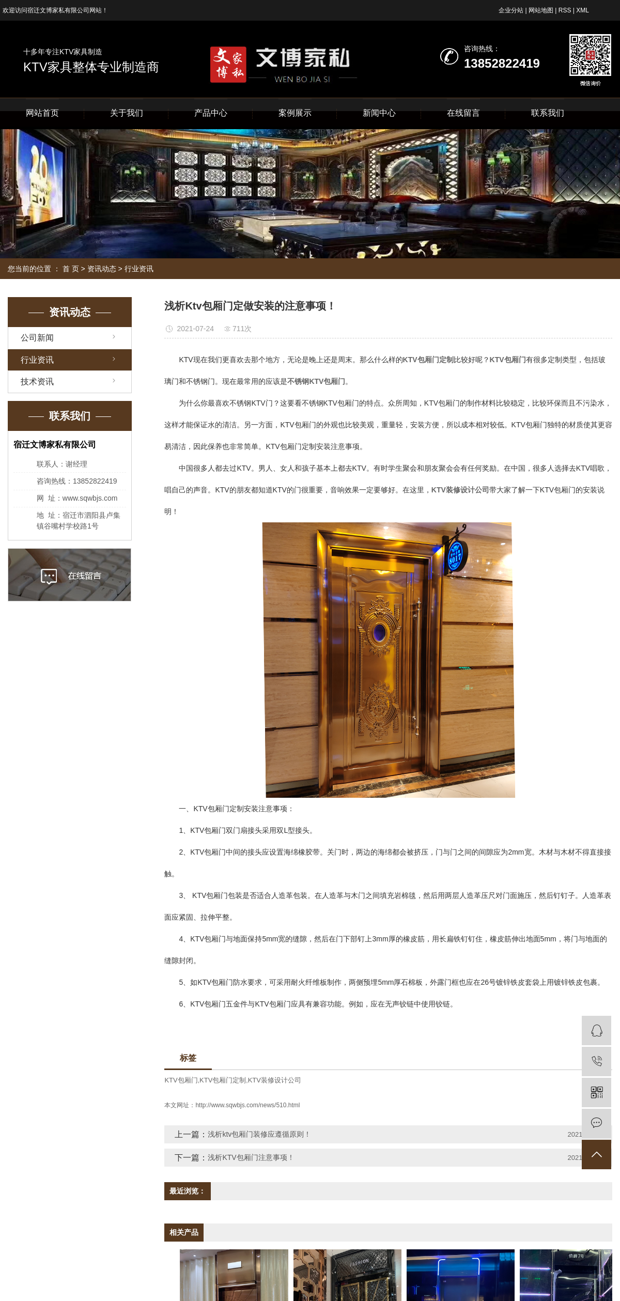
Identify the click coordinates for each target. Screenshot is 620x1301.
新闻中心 (379, 113)
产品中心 (210, 113)
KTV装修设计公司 (274, 1080)
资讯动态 (101, 269)
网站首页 (42, 113)
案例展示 (295, 113)
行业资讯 (139, 269)
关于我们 (126, 113)
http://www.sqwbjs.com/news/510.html (247, 1105)
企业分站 (511, 10)
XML (582, 10)
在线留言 (463, 113)
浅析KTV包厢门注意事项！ (251, 1157)
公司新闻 (37, 337)
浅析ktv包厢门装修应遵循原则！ (259, 1134)
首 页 (71, 269)
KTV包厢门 (180, 1080)
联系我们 (547, 113)
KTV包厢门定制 (222, 1080)
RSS (565, 10)
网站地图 (541, 10)
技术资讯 (37, 381)
